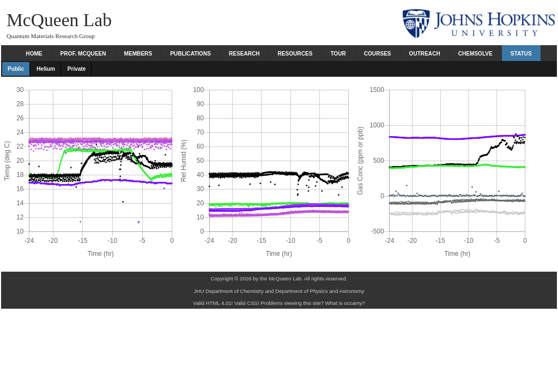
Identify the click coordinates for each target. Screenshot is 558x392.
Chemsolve (475, 54)
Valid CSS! (246, 303)
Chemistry (252, 291)
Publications (190, 54)
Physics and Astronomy (337, 291)
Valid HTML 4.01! (213, 303)
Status (521, 54)
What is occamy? (345, 303)
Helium (46, 69)
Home (34, 54)
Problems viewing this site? (292, 303)
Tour (337, 54)
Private (77, 69)
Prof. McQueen (83, 54)
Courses (377, 54)
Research (244, 54)
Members (138, 54)
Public (16, 69)
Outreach (424, 54)
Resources (295, 54)
